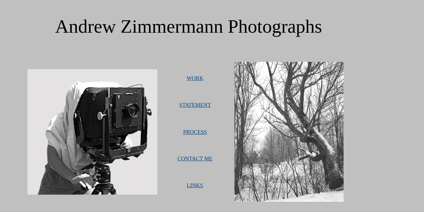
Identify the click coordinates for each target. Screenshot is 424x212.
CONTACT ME (195, 158)
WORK (195, 78)
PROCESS (195, 132)
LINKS (195, 185)
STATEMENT (195, 105)
